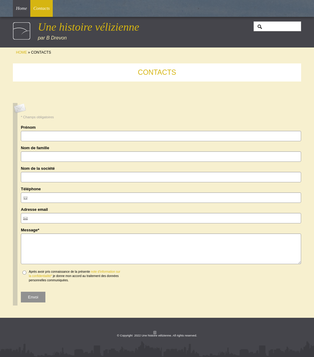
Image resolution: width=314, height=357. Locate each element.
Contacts (41, 8)
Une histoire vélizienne (88, 27)
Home (21, 8)
